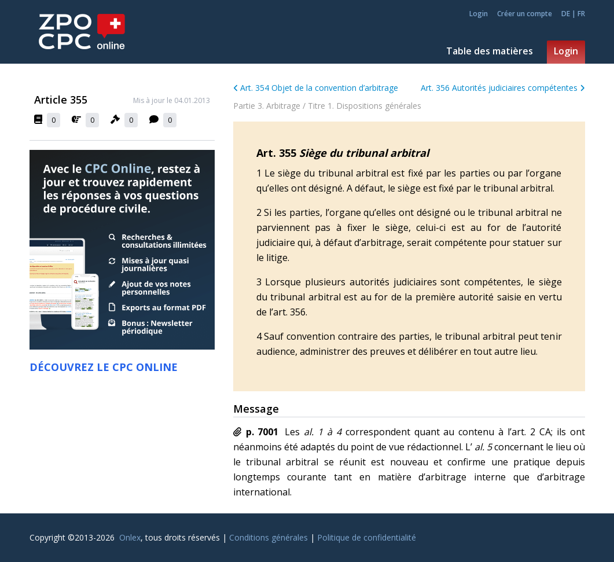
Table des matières (489, 51)
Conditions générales (268, 537)
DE (565, 14)
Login (478, 14)
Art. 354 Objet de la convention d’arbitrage (316, 87)
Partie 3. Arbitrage (266, 105)
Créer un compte (524, 14)
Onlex (130, 537)
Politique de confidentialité (366, 537)
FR (581, 14)
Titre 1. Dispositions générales (364, 105)
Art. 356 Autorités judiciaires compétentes (503, 87)
